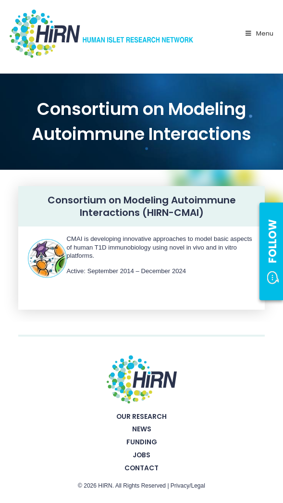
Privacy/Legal (188, 485)
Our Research (141, 416)
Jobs (141, 455)
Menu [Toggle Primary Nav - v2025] (258, 33)
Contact (141, 468)
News (141, 429)
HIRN (105, 485)
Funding (141, 442)
